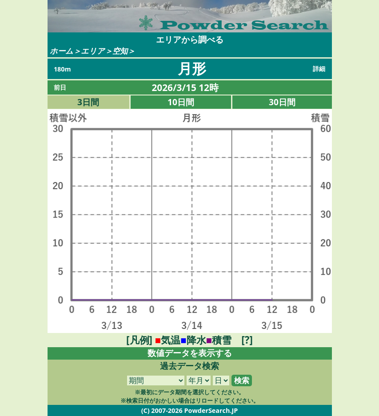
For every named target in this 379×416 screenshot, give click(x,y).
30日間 (282, 102)
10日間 (181, 102)
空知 (120, 51)
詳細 (319, 68)
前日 (60, 87)
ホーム (61, 51)
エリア (93, 51)
